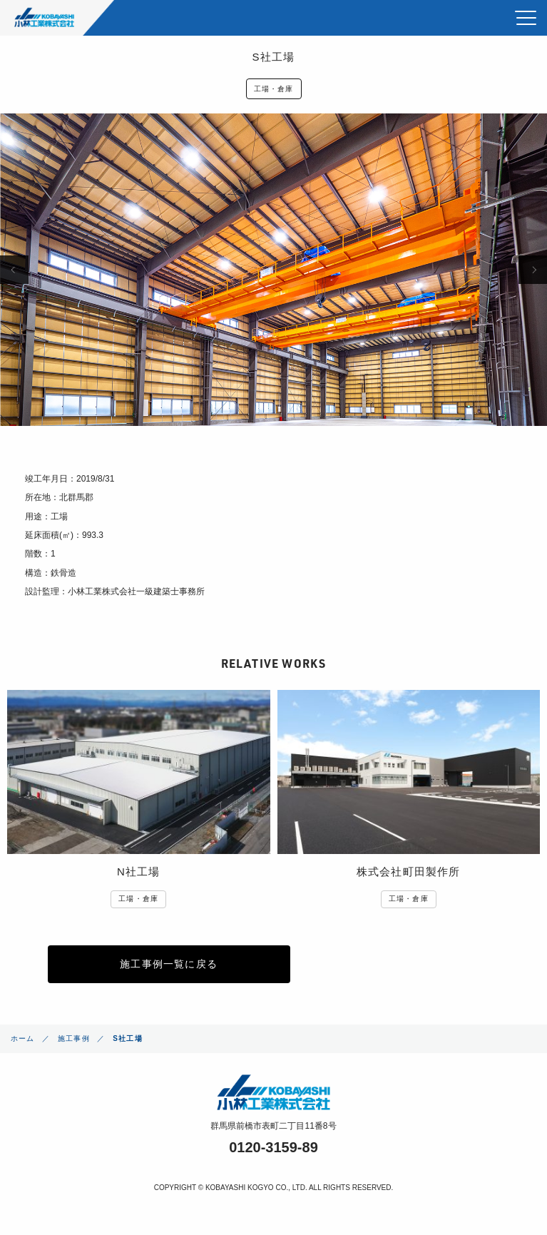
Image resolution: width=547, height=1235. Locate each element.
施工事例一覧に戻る (169, 964)
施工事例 (74, 1038)
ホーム (23, 1038)
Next (532, 269)
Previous (14, 269)
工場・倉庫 (274, 89)
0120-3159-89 (273, 1147)
